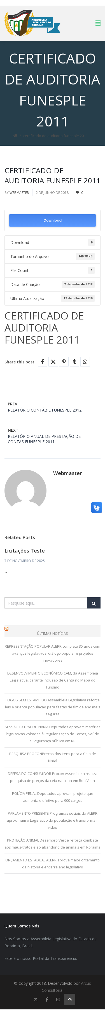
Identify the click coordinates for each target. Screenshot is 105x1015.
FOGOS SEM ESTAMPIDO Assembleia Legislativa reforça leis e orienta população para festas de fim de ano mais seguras (52, 706)
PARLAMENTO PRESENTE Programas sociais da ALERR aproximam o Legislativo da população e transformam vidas (53, 820)
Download (52, 220)
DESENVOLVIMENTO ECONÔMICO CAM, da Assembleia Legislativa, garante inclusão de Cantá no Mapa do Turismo (52, 680)
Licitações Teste (24, 550)
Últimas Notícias (52, 633)
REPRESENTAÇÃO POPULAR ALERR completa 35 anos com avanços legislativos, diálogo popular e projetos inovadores (52, 653)
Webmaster (19, 192)
